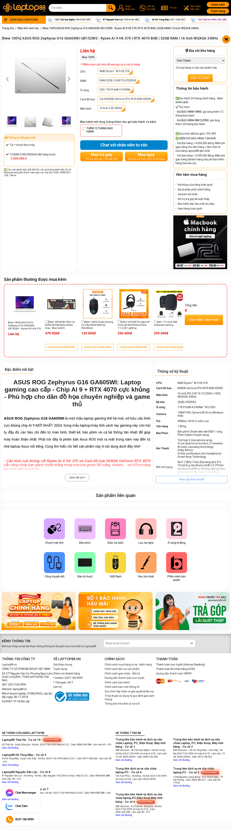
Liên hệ (57, 686)
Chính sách (218, 4)
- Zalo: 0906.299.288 (81, 744)
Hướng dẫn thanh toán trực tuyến (124, 677)
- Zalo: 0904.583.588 (94, 792)
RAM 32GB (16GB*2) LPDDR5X (117, 80)
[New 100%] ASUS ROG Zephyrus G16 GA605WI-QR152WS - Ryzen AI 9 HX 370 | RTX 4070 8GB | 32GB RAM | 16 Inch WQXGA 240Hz (24, 326)
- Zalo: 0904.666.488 (99, 775)
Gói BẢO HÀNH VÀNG (189, 111)
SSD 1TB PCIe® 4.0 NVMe (115, 89)
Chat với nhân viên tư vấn (123, 145)
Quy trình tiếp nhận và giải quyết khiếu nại (129, 691)
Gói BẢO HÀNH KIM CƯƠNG (193, 120)
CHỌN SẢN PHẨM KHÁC (61, 347)
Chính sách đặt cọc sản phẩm (122, 668)
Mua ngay (146, 156)
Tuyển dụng (218, 11)
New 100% (88, 57)
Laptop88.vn (9, 664)
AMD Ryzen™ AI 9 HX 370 (114, 71)
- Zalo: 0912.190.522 (201, 756)
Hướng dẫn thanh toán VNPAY (174, 673)
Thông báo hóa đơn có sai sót (122, 703)
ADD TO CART (200, 78)
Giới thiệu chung (62, 664)
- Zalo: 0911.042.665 (87, 758)
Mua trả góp (101, 156)
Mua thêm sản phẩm (204, 319)
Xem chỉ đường (10, 747)
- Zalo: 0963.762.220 (147, 756)
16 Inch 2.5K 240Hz (110, 108)
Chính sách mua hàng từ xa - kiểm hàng (128, 664)
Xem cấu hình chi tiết (191, 479)
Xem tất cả (77, 477)
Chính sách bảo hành (117, 682)
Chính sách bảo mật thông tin (122, 686)
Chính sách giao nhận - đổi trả (122, 673)
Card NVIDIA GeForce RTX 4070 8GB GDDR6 (125, 98)
